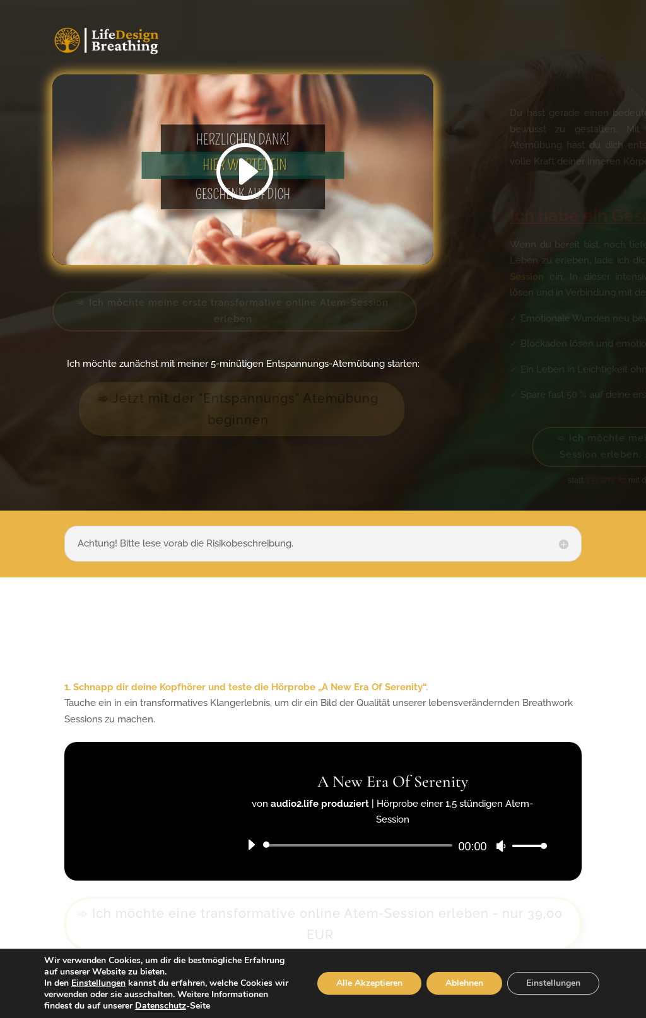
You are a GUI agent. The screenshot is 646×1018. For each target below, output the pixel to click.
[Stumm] (501, 846)
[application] (392, 845)
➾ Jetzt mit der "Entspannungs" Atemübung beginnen (238, 409)
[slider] (359, 845)
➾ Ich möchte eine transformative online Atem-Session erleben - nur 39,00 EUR (320, 924)
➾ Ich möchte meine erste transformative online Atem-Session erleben (233, 311)
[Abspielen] (251, 845)
